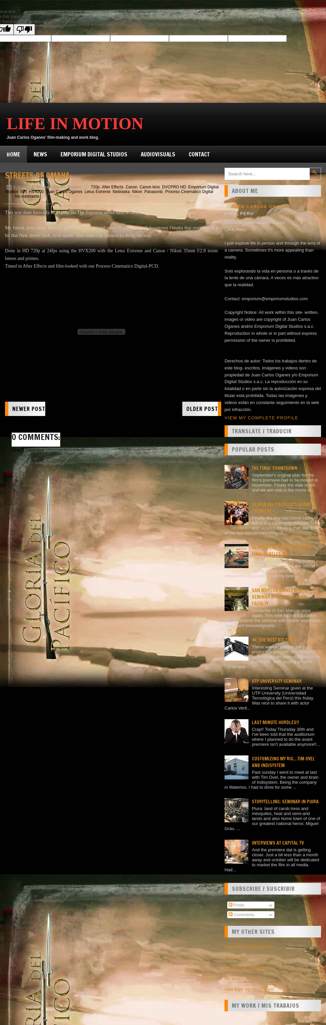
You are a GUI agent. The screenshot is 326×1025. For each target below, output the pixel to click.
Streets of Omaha (37, 175)
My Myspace (237, 978)
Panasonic (153, 191)
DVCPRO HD (174, 187)
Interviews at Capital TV (278, 843)
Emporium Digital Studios (94, 154)
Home (13, 154)
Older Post (202, 409)
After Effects (112, 187)
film (24, 191)
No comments (27, 196)
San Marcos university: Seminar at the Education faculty (279, 597)
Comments (241, 914)
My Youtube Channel (244, 967)
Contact (199, 154)
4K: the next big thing (274, 640)
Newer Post (28, 409)
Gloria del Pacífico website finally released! (282, 550)
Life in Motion (75, 123)
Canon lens (150, 187)
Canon (131, 187)
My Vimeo (234, 957)
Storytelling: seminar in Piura (285, 801)
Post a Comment (28, 450)
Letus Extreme (97, 191)
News (40, 154)
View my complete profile (261, 417)
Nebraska (121, 191)
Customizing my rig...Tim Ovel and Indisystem (283, 762)
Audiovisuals (158, 154)
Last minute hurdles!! (275, 722)
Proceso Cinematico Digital (189, 191)
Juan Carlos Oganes (64, 191)
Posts (236, 905)
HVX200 (36, 191)
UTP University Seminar (277, 681)
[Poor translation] (24, 29)
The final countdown (274, 468)
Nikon (137, 191)
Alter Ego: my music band (249, 989)
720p (95, 187)
